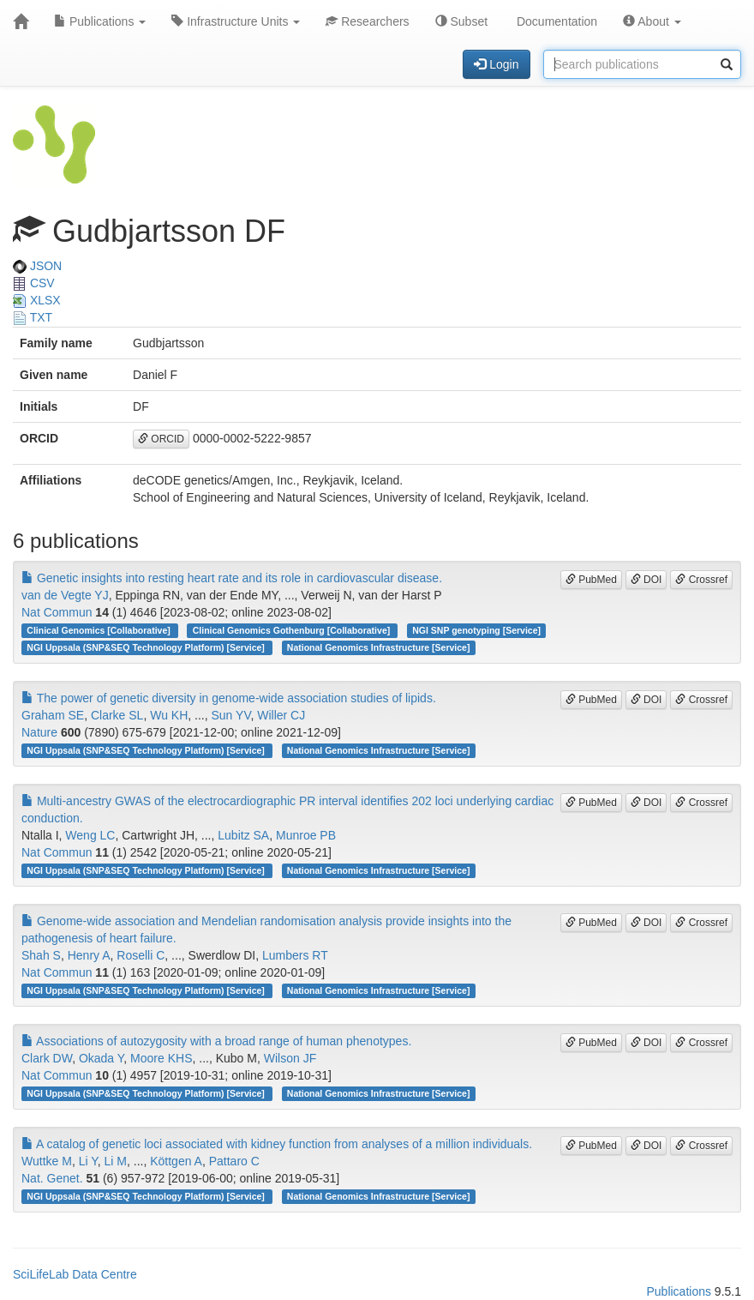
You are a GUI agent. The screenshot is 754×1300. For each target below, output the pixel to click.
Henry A (89, 955)
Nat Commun (56, 612)
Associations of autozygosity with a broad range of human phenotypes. (216, 1041)
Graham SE (52, 715)
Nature (39, 732)
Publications (100, 21)
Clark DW (46, 1058)
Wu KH (169, 715)
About (652, 21)
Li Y (88, 1161)
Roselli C (141, 955)
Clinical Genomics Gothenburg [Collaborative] (292, 630)
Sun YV (231, 715)
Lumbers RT (295, 955)
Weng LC (90, 835)
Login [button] (496, 64)
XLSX (37, 300)
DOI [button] (646, 580)
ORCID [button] (161, 439)
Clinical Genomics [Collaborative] (99, 630)
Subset (461, 21)
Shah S (41, 955)
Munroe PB (306, 835)
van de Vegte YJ (65, 595)
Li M (116, 1161)
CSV (34, 283)
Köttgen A (176, 1161)
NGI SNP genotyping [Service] (476, 630)
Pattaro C (234, 1161)
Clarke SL (117, 715)
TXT (32, 317)
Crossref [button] (701, 580)
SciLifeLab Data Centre (75, 1274)
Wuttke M (46, 1161)
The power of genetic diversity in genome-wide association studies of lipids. (228, 698)
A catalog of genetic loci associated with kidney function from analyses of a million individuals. (276, 1144)
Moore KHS (161, 1058)
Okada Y (101, 1058)
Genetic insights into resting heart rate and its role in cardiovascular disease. (231, 578)
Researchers (367, 21)
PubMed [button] (591, 580)
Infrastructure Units (235, 21)
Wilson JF (290, 1058)
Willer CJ (281, 715)
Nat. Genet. (52, 1178)
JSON (37, 266)
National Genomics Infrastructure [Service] (378, 647)
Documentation (555, 21)
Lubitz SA (243, 835)
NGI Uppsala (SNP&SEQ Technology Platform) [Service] (146, 647)
